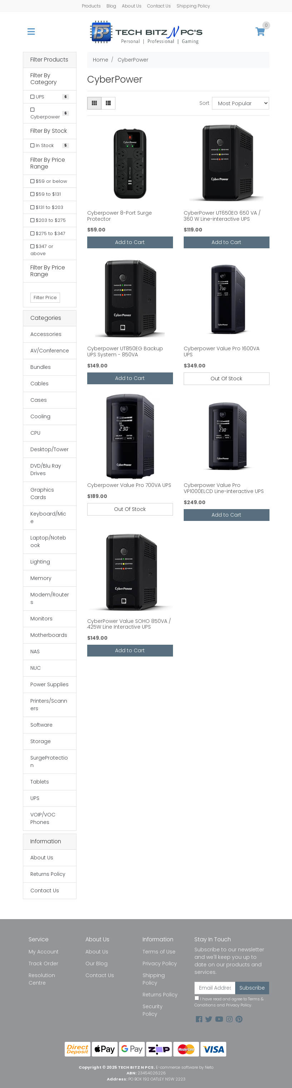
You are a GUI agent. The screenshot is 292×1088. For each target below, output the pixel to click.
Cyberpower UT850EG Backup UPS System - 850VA (125, 351)
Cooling (40, 416)
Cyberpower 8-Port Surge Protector (119, 216)
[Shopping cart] (260, 32)
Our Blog (96, 963)
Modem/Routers (49, 598)
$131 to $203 (46, 207)
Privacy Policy (160, 963)
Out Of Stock (226, 378)
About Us (132, 6)
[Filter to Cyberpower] (49, 113)
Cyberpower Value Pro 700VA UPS (129, 485)
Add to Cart (130, 242)
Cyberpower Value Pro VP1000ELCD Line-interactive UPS (224, 488)
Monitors (41, 618)
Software (41, 724)
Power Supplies (49, 684)
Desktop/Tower (49, 449)
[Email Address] (215, 988)
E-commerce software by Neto (184, 1067)
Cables (39, 383)
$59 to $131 (45, 194)
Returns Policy (47, 874)
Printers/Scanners (48, 704)
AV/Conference (49, 350)
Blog (111, 6)
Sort (204, 103)
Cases (38, 400)
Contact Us (159, 6)
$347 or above (41, 250)
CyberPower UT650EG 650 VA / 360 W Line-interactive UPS (222, 216)
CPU (35, 432)
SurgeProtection (49, 761)
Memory (40, 578)
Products (91, 6)
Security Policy (153, 1010)
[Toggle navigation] (31, 32)
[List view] (108, 103)
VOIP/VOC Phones (42, 818)
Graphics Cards (42, 493)
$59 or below (48, 181)
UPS (34, 798)
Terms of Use (159, 951)
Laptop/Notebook (48, 541)
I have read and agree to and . (229, 1002)
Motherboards (48, 635)
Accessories (45, 334)
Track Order (43, 963)
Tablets (39, 781)
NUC (35, 668)
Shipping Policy (193, 6)
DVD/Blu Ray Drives (45, 469)
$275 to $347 (47, 233)
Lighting (40, 561)
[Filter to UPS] (49, 97)
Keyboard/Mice (48, 517)
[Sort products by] (240, 103)
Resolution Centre (42, 979)
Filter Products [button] (49, 60)
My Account (44, 951)
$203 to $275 (48, 220)
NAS (35, 651)
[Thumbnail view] (94, 103)
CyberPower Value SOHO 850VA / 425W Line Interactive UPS (129, 624)
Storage (40, 741)
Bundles (40, 367)
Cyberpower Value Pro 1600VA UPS (221, 351)
